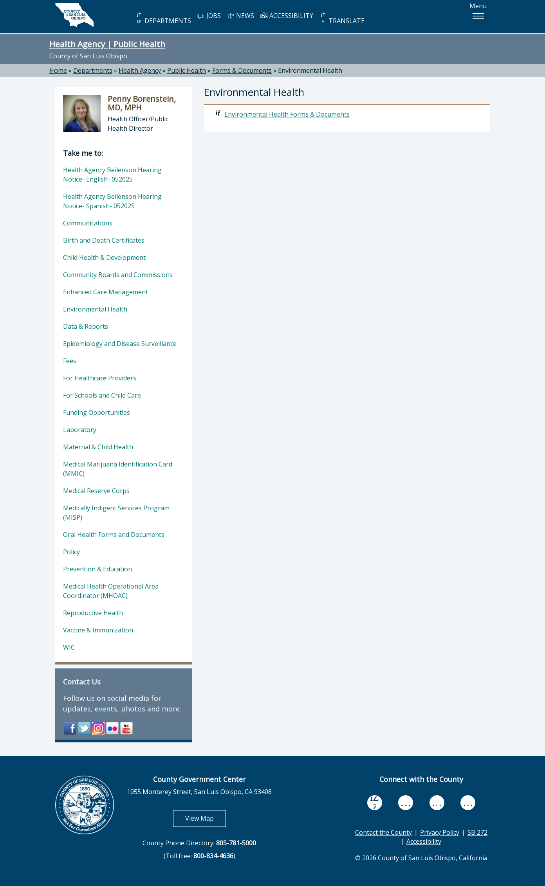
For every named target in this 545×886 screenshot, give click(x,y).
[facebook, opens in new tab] (374, 803)
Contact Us (82, 681)
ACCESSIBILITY (286, 16)
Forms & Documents (242, 70)
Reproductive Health (93, 613)
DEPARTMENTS (163, 18)
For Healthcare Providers (99, 378)
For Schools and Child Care (102, 395)
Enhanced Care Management (105, 292)
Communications (87, 223)
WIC (69, 647)
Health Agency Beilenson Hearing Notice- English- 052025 (112, 175)
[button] (478, 16)
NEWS (240, 16)
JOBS (209, 16)
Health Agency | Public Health (107, 43)
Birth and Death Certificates (103, 240)
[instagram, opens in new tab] (468, 802)
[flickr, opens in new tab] (437, 802)
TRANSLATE (342, 18)
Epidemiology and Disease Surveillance (120, 343)
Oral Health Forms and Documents (113, 534)
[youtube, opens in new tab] (406, 802)
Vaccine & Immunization (98, 630)
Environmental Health (310, 70)
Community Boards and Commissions (118, 274)
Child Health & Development (104, 257)
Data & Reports (85, 326)
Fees (69, 361)
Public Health (186, 70)
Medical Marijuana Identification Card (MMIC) (117, 469)
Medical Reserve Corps (96, 490)
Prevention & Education (97, 569)
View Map (205, 818)
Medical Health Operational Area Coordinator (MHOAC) (111, 591)
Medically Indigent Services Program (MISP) (116, 513)
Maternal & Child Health (98, 447)
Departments (92, 70)
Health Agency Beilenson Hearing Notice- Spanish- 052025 (112, 201)
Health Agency (140, 70)
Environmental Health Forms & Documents (287, 114)
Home (58, 70)
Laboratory (79, 429)
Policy (71, 551)
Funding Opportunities (96, 412)
